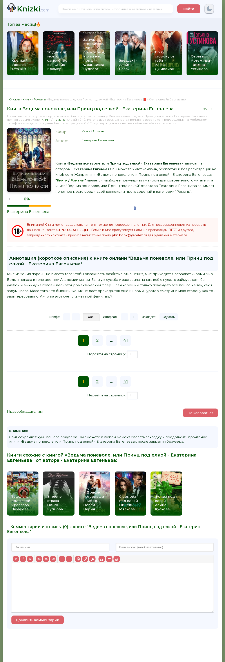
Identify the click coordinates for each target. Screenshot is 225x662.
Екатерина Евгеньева (28, 211)
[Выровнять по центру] (46, 559)
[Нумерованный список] (69, 559)
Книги (46, 119)
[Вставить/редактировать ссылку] (85, 559)
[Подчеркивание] (30, 559)
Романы (59, 119)
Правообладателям (25, 411)
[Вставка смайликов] (78, 559)
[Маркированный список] (62, 559)
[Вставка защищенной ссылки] (92, 559)
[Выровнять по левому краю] (39, 559)
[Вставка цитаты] (101, 559)
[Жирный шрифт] (16, 559)
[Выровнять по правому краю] (53, 559)
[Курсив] (23, 559)
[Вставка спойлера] (109, 559)
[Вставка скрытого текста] (116, 559)
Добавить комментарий (37, 620)
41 (125, 340)
